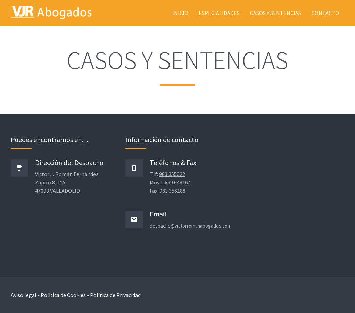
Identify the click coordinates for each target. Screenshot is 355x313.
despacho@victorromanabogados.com (190, 226)
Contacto (325, 12)
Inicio (180, 12)
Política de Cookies (63, 294)
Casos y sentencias (275, 12)
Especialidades (219, 12)
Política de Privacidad (115, 294)
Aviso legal (23, 294)
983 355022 (172, 174)
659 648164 (178, 182)
